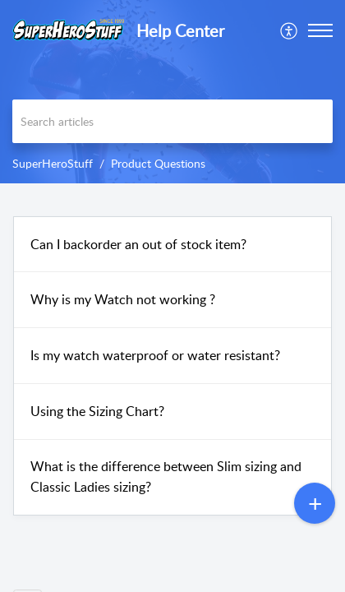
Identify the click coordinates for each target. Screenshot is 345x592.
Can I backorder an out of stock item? (138, 244)
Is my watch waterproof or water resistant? (155, 355)
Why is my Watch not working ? (122, 299)
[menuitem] (289, 30)
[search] (172, 121)
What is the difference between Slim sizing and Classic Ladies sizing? (165, 477)
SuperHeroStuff (52, 163)
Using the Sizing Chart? (97, 411)
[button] (289, 30)
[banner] (172, 91)
